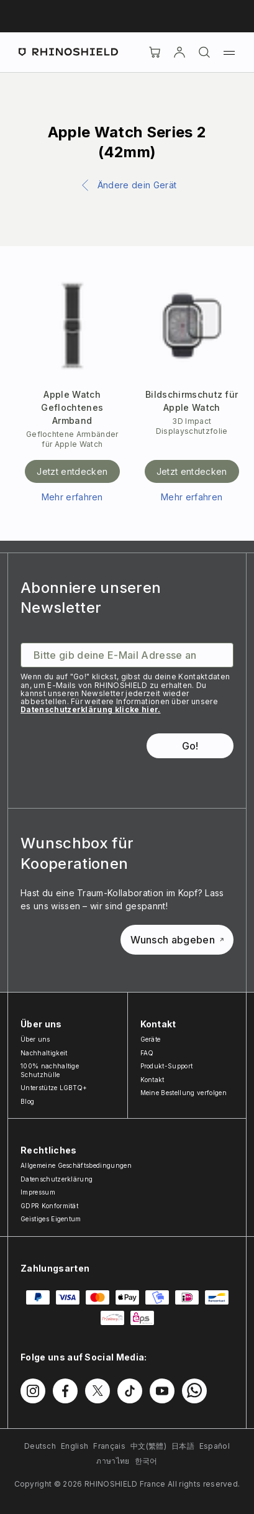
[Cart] (155, 52)
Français (109, 1446)
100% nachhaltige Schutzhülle (49, 1070)
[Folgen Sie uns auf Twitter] (97, 1391)
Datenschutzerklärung (56, 1179)
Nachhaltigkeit (43, 1053)
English (74, 1446)
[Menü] (229, 52)
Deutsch (40, 1446)
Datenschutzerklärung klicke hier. (90, 709)
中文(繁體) (148, 1446)
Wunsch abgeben (177, 940)
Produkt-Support (166, 1066)
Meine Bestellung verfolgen (183, 1092)
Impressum (37, 1192)
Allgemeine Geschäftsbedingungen (76, 1165)
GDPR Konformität (49, 1205)
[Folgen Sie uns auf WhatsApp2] (194, 1391)
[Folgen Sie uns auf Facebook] (65, 1391)
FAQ (147, 1053)
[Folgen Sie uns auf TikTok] (129, 1391)
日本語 (182, 1446)
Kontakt (152, 1079)
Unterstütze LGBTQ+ (54, 1087)
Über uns (35, 1039)
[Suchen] (204, 52)
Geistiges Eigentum (50, 1219)
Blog (27, 1101)
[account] (179, 52)
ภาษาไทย (112, 1461)
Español (214, 1446)
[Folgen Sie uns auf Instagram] (32, 1391)
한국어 (146, 1461)
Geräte (150, 1039)
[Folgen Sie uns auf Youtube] (162, 1391)
